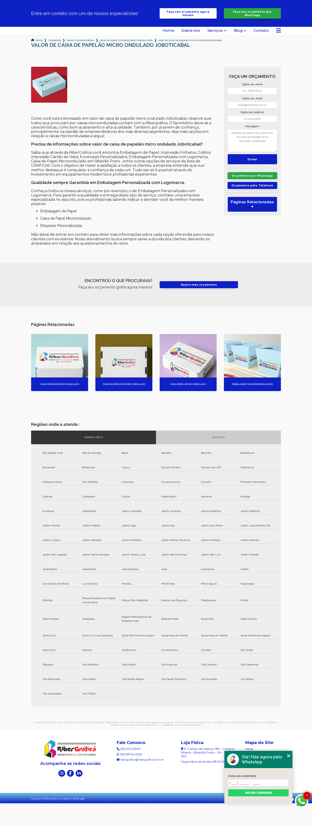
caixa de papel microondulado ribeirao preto (126, 40)
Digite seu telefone (252, 112)
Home (168, 31)
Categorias (54, 40)
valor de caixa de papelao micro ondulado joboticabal (190, 40)
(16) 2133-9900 (129, 749)
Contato (261, 31)
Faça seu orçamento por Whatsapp (252, 13)
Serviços (215, 31)
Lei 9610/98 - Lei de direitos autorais (181, 725)
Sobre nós (190, 31)
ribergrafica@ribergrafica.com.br (140, 759)
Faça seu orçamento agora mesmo (188, 13)
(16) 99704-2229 (129, 754)
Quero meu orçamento (199, 284)
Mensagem (252, 126)
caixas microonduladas (80, 40)
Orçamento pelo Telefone (252, 185)
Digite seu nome (252, 84)
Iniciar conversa (258, 792)
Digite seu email (252, 98)
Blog (238, 31)
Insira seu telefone (242, 776)
